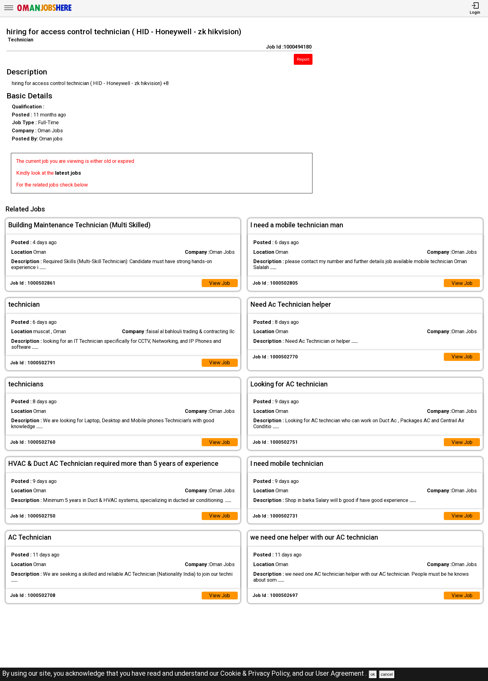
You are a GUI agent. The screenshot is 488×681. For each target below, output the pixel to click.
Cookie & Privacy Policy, (256, 673)
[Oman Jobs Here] (44, 11)
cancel (387, 674)
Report (303, 59)
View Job (219, 283)
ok (373, 674)
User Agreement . (341, 673)
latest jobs (68, 173)
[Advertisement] (406, 112)
